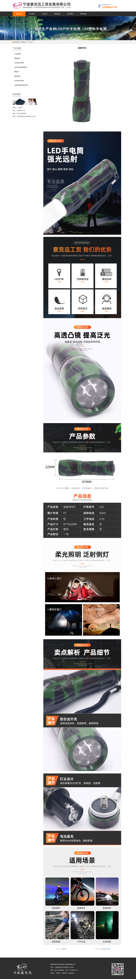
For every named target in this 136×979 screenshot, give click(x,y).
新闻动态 (57, 14)
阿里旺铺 (83, 14)
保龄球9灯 (17, 58)
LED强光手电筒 (105, 949)
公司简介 (32, 14)
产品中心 (45, 14)
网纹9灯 (64, 949)
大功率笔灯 (17, 54)
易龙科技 (71, 973)
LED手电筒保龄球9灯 (20, 67)
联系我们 (70, 14)
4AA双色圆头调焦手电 (21, 85)
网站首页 (19, 14)
